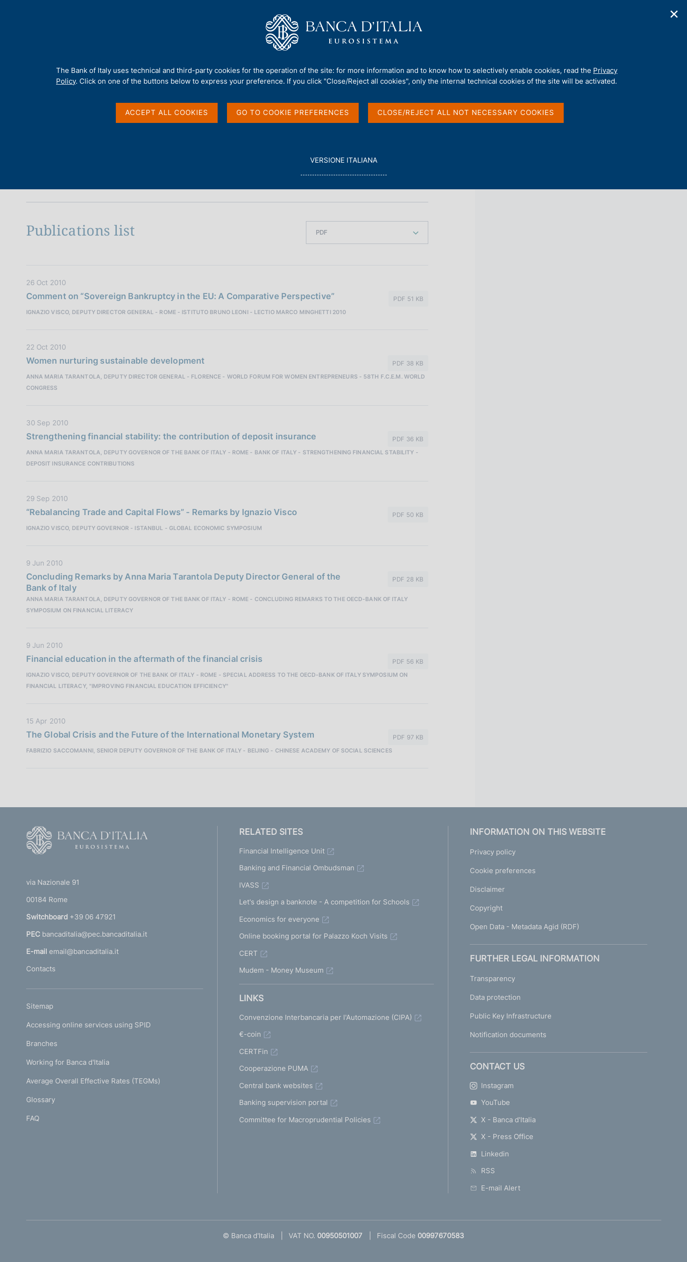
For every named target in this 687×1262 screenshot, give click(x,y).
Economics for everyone (279, 919)
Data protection (495, 997)
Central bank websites (276, 1085)
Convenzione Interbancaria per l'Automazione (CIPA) (325, 1017)
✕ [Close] (674, 14)
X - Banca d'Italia (503, 1119)
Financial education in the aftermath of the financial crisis (144, 659)
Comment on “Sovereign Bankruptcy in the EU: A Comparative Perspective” (180, 296)
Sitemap (39, 1006)
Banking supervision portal (283, 1102)
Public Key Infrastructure (511, 1015)
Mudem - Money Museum (281, 970)
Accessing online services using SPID (88, 1024)
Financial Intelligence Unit (282, 850)
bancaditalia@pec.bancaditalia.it (94, 934)
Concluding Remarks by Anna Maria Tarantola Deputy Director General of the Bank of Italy (183, 582)
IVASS (249, 885)
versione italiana (343, 165)
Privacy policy (493, 851)
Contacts (41, 968)
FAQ (32, 1118)
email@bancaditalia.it (84, 951)
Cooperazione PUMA (273, 1068)
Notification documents (508, 1034)
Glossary (40, 1099)
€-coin (250, 1034)
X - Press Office (501, 1136)
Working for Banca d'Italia (67, 1062)
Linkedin (489, 1153)
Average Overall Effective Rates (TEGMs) (93, 1080)
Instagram (492, 1085)
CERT (248, 953)
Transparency (492, 978)
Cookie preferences (503, 870)
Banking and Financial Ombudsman (296, 867)
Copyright (486, 907)
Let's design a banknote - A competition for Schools (324, 901)
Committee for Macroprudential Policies (305, 1119)
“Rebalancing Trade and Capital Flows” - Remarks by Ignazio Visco (161, 512)
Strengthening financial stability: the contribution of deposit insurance (171, 436)
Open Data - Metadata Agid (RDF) (524, 926)
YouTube (490, 1102)
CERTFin (253, 1051)
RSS (482, 1170)
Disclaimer (487, 889)
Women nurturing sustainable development (115, 361)
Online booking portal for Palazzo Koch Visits (313, 936)
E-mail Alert (495, 1187)
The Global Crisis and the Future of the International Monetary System (170, 734)
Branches (41, 1043)
